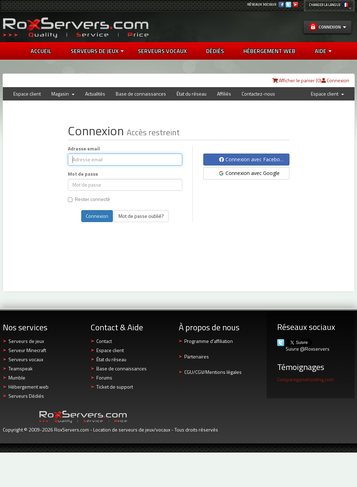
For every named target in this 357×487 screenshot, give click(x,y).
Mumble (16, 377)
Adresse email (84, 148)
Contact (104, 341)
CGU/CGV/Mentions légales (213, 372)
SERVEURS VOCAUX (162, 51)
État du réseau (191, 93)
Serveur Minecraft (27, 350)
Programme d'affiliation (208, 341)
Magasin (63, 93)
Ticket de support (114, 386)
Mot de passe (83, 174)
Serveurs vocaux (25, 359)
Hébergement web (28, 386)
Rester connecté (89, 199)
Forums (104, 377)
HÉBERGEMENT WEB (269, 51)
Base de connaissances (141, 93)
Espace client (27, 93)
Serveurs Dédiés (26, 396)
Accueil (41, 51)
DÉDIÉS (215, 51)
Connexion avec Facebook (252, 159)
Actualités (95, 93)
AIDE (323, 51)
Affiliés (224, 93)
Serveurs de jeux (97, 51)
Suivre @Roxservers (308, 349)
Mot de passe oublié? (141, 216)
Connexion (335, 80)
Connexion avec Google (249, 173)
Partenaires (196, 356)
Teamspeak (20, 368)
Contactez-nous (258, 93)
